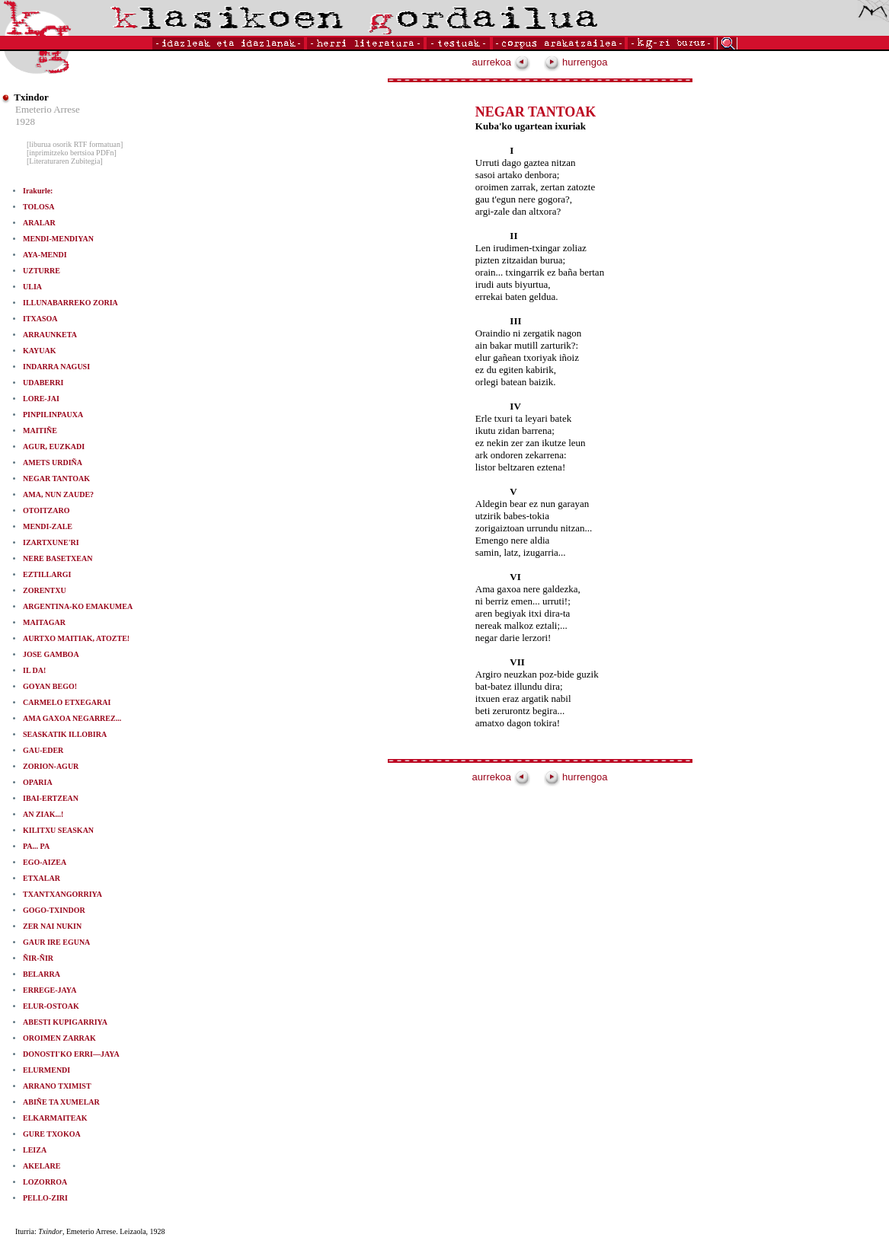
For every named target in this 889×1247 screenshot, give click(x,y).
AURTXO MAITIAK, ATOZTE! (76, 638)
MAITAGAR (44, 622)
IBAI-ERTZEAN (50, 798)
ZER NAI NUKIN (52, 926)
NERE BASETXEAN (57, 558)
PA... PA (36, 846)
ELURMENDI (46, 1070)
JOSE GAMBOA (51, 654)
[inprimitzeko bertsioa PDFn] (72, 152)
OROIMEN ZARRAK (59, 1038)
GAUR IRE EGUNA (56, 942)
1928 (25, 121)
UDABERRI (43, 382)
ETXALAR (41, 878)
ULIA (32, 286)
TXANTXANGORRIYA (62, 894)
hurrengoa (576, 62)
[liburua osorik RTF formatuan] (75, 144)
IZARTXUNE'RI (51, 542)
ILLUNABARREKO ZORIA (70, 302)
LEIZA (34, 1150)
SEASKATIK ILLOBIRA (65, 734)
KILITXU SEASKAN (58, 830)
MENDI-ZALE (47, 526)
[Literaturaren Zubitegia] (65, 161)
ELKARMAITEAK (55, 1118)
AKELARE (41, 1166)
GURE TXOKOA (52, 1134)
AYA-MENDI (45, 254)
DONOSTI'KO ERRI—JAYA (71, 1054)
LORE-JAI (41, 398)
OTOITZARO (46, 510)
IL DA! (34, 670)
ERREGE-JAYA (49, 990)
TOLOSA (39, 207)
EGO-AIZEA (44, 862)
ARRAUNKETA (50, 334)
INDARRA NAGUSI (56, 366)
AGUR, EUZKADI (54, 446)
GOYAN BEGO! (50, 686)
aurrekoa (501, 62)
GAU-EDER (43, 750)
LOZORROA (45, 1182)
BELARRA (41, 974)
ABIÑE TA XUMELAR (61, 1102)
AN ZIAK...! (43, 814)
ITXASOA (40, 318)
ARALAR (39, 222)
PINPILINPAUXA (53, 414)
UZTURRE (41, 270)
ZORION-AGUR (50, 766)
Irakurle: (38, 191)
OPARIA (38, 782)
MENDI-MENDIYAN (58, 238)
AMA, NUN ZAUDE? (58, 494)
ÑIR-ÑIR (38, 958)
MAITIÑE (40, 430)
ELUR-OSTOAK (51, 1006)
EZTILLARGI (47, 574)
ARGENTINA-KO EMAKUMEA (78, 606)
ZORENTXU (44, 590)
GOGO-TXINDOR (54, 910)
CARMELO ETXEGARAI (66, 702)
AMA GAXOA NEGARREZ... (72, 718)
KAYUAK (39, 350)
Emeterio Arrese (47, 109)
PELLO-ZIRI (45, 1198)
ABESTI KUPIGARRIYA (65, 1022)
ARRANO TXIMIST (57, 1086)
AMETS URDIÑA (52, 462)
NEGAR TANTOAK (56, 478)
